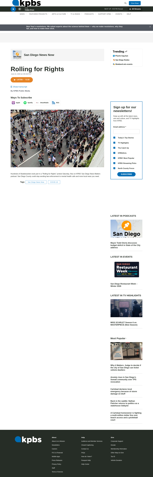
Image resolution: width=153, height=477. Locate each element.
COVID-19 (54, 182)
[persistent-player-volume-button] (19, 15)
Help (129, 22)
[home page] (25, 6)
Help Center (85, 464)
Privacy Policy (56, 464)
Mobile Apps (56, 456)
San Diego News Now (39, 55)
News (22, 22)
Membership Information (119, 449)
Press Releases (57, 460)
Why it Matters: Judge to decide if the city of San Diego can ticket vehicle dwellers (125, 367)
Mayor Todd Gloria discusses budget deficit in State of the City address (125, 245)
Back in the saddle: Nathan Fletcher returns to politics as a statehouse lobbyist (124, 403)
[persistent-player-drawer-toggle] (135, 15)
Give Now (136, 5)
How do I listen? (86, 456)
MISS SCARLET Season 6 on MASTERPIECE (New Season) (123, 323)
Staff (53, 468)
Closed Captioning (87, 445)
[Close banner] (150, 26)
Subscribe (126, 174)
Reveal (120, 15)
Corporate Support (117, 441)
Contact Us (85, 449)
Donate (113, 445)
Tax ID (113, 456)
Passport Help (86, 460)
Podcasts (89, 22)
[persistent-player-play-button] (13, 15)
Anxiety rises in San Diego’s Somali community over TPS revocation (123, 379)
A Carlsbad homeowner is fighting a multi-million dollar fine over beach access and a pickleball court (125, 416)
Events (119, 22)
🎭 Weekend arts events (122, 64)
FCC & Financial (57, 453)
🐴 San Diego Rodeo (121, 60)
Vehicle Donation (116, 460)
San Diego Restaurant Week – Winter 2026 (123, 285)
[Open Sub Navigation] (26, 22)
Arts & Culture (59, 22)
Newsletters (56, 445)
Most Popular (118, 338)
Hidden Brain (29, 16)
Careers (54, 449)
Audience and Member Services (91, 441)
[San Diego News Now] (17, 55)
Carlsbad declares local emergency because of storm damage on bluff (123, 391)
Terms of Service (57, 472)
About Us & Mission (58, 441)
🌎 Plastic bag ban (120, 56)
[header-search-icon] (126, 6)
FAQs (83, 453)
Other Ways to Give (117, 453)
